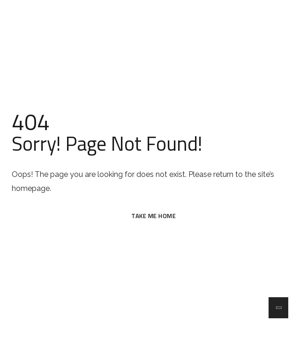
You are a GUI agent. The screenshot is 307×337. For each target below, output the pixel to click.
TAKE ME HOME (153, 215)
